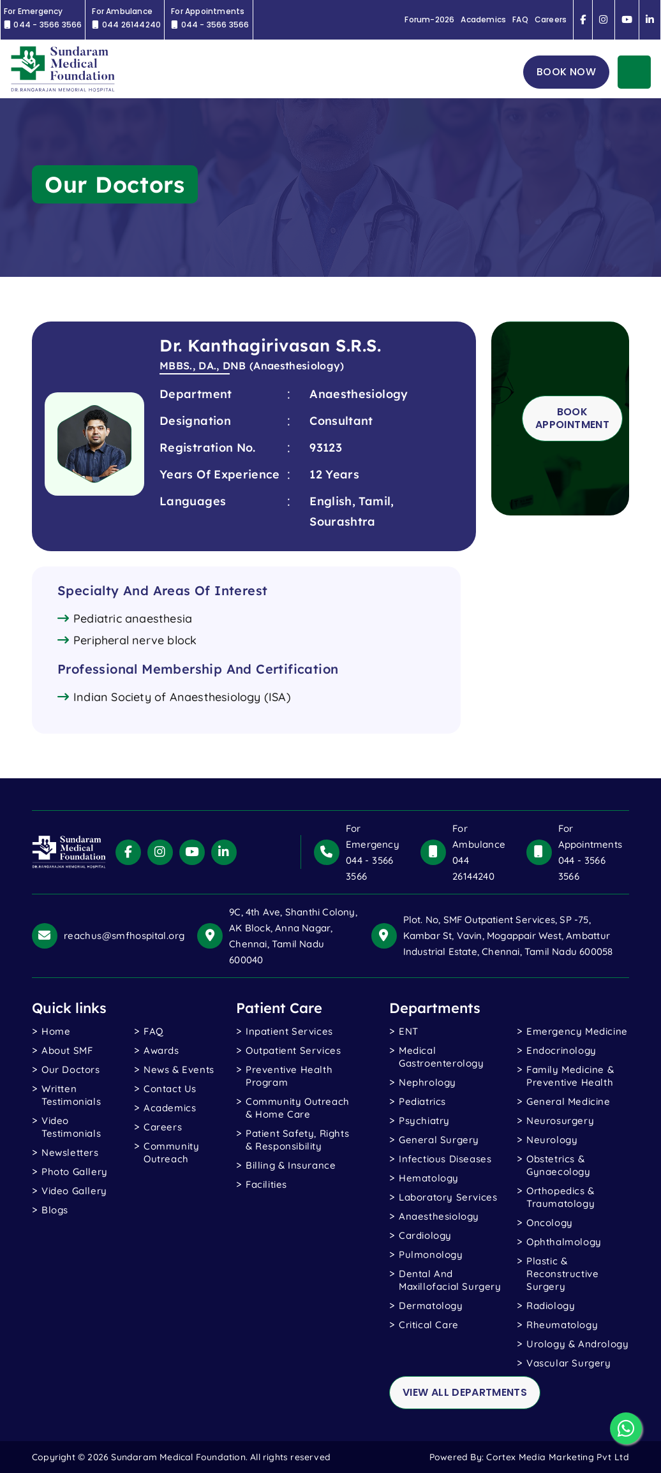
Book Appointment (572, 418)
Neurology (551, 1140)
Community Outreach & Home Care (298, 1107)
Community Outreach (171, 1152)
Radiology (550, 1305)
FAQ (520, 20)
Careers (551, 20)
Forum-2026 (429, 20)
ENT (409, 1031)
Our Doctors (70, 1069)
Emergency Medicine (577, 1031)
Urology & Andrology (577, 1344)
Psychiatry (424, 1120)
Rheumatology (562, 1325)
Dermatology (431, 1305)
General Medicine (568, 1101)
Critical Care (429, 1325)
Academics (483, 20)
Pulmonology (431, 1254)
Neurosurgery (560, 1120)
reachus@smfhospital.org (124, 935)
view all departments (465, 1392)
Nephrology (427, 1082)
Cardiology (425, 1235)
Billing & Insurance (291, 1165)
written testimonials (71, 1095)
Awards (161, 1050)
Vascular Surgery (568, 1363)
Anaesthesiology (439, 1216)
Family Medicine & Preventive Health (570, 1075)
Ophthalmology (564, 1242)
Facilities (266, 1184)
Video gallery (74, 1191)
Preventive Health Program (289, 1075)
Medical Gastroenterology (441, 1056)
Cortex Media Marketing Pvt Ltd (557, 1457)
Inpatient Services (289, 1031)
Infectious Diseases (445, 1159)
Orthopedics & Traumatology (560, 1197)
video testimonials (71, 1126)
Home (55, 1031)
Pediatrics (422, 1101)
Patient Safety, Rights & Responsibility (297, 1139)
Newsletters (70, 1152)
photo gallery (74, 1172)
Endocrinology (561, 1050)
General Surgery (439, 1140)
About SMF (67, 1050)
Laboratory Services (448, 1197)
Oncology (549, 1223)
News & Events (179, 1069)
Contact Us (170, 1089)
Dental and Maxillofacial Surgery (450, 1280)
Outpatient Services (293, 1050)
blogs (54, 1210)
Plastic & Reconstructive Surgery (562, 1273)
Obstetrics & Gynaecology (558, 1165)
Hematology (429, 1178)
